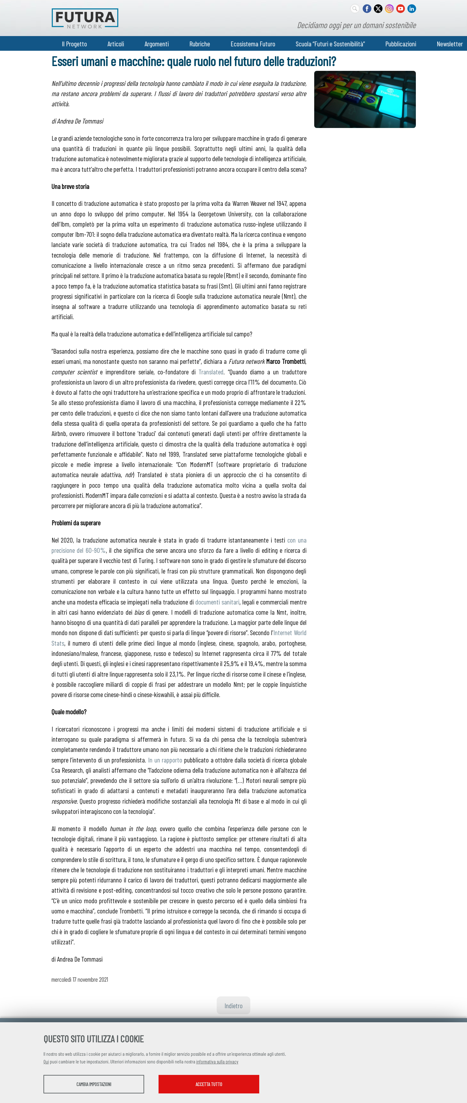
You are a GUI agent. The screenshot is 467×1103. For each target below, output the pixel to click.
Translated (210, 371)
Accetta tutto (209, 1084)
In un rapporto (165, 759)
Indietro (233, 1005)
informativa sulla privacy (217, 1061)
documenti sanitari (217, 601)
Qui (46, 1061)
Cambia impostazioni (93, 1084)
